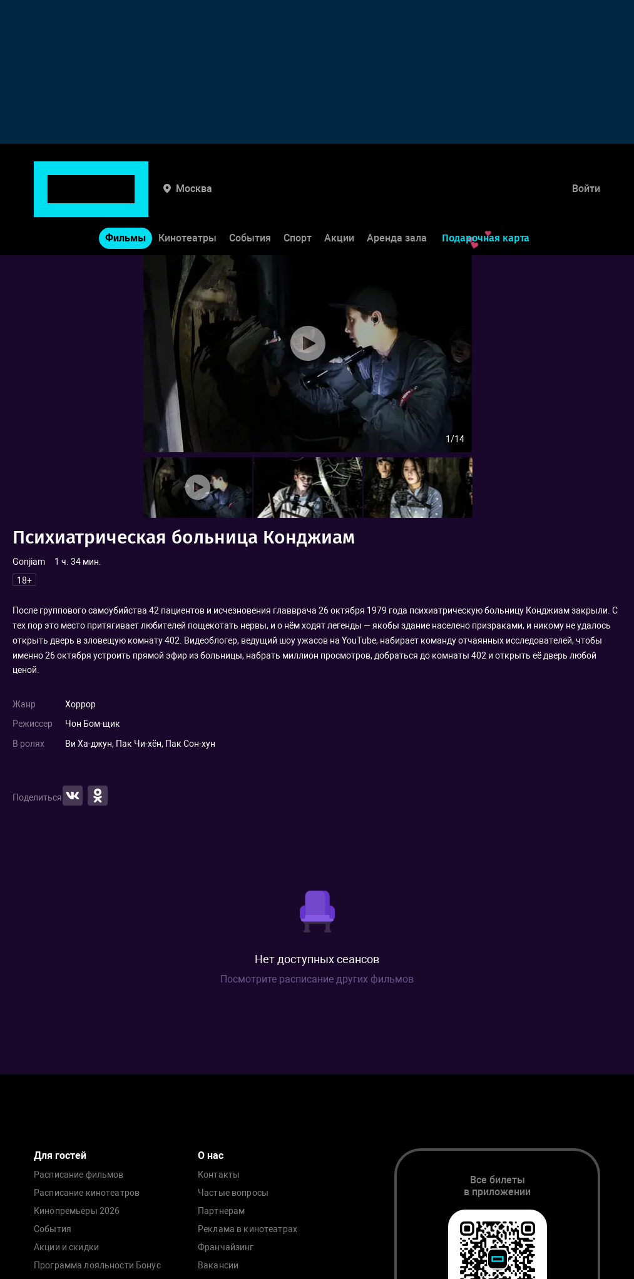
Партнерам (221, 1211)
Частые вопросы (233, 1193)
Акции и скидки (66, 1247)
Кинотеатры (187, 199)
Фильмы (125, 199)
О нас (210, 1155)
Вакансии (218, 1265)
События (250, 199)
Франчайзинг (226, 1247)
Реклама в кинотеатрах (247, 1229)
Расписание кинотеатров (87, 1193)
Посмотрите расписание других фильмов (317, 979)
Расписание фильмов (79, 1175)
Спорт (298, 199)
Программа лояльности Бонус (97, 1265)
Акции (339, 199)
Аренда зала (397, 199)
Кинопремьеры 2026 (77, 1211)
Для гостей (60, 1155)
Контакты (219, 1175)
